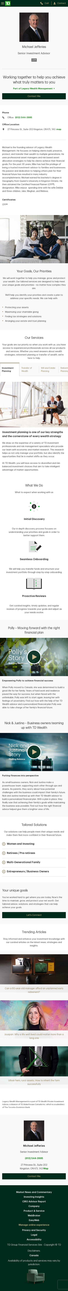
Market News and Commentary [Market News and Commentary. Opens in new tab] (34, 1192)
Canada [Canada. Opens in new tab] (34, 1255)
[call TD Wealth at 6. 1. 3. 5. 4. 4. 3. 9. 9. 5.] (45, 3)
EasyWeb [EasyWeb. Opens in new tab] (34, 1220)
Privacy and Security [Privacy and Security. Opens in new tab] (34, 1230)
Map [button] (45, 1168)
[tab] (9, 369)
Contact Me (34, 96)
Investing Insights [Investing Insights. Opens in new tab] (34, 1197)
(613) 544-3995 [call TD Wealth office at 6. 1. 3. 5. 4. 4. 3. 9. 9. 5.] (23, 117)
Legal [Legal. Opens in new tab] (34, 1235)
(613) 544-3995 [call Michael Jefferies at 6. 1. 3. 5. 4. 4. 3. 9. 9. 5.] (34, 1158)
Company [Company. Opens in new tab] (34, 1206)
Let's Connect (34, 915)
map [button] (58, 129)
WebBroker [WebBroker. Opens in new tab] (34, 1215)
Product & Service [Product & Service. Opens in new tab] (34, 1211)
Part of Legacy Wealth (34, 89)
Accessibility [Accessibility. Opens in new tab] (34, 1239)
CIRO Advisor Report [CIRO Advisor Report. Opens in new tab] (34, 1201)
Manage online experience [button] (34, 1225)
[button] (34, 657)
